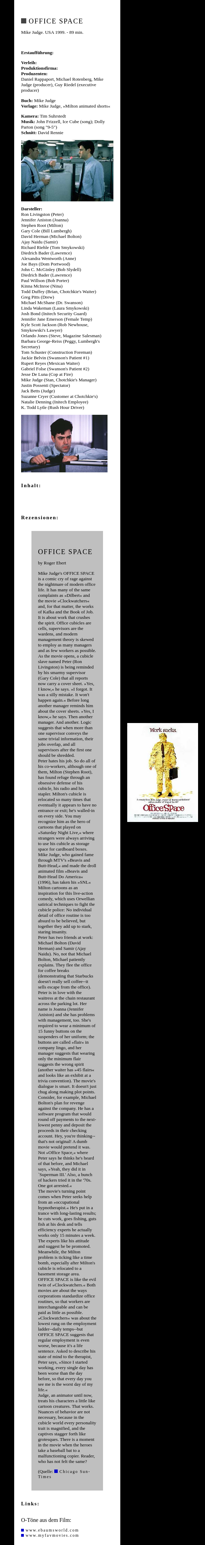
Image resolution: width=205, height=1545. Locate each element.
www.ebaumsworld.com (50, 1530)
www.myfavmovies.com (50, 1535)
